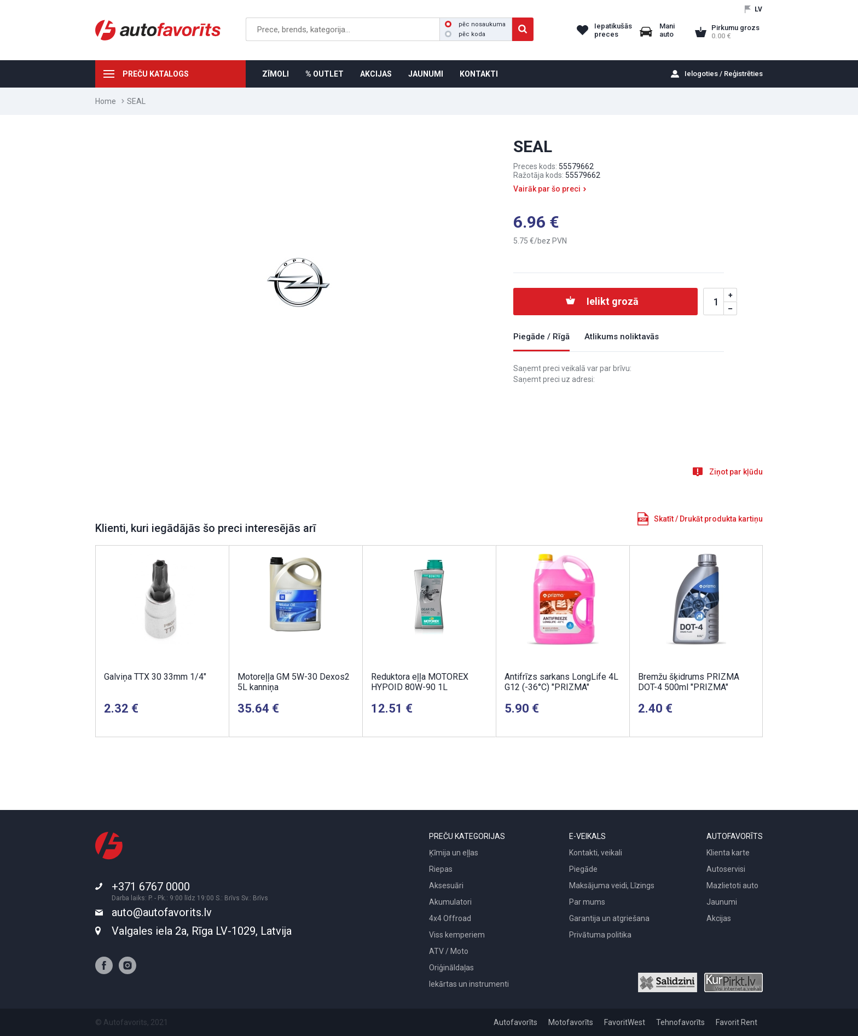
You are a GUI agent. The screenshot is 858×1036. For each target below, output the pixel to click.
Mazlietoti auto (732, 885)
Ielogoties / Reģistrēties (724, 74)
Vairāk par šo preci (547, 188)
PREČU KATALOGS (156, 74)
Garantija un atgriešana (609, 918)
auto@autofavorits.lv (162, 912)
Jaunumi (721, 902)
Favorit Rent (736, 1022)
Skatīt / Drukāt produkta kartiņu (708, 518)
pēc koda (465, 34)
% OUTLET (324, 74)
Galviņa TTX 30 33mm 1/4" (155, 677)
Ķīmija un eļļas (453, 852)
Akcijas (718, 918)
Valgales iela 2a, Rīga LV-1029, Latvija (202, 930)
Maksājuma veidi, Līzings (611, 885)
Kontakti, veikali (595, 852)
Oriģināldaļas (451, 967)
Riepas (441, 869)
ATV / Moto (448, 951)
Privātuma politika (600, 934)
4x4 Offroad (450, 918)
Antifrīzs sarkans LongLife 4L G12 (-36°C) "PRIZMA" (561, 682)
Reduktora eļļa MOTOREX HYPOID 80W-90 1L (419, 682)
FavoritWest (624, 1022)
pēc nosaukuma (475, 24)
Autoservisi (725, 869)
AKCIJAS (376, 74)
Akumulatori (450, 902)
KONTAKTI (479, 74)
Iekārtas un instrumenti (469, 984)
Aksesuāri (446, 885)
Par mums (587, 902)
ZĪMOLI (275, 74)
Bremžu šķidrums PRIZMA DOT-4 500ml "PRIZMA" (688, 682)
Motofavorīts (570, 1022)
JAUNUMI (425, 74)
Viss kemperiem (457, 934)
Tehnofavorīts (680, 1022)
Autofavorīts (515, 1022)
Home (105, 101)
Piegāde (583, 869)
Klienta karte (728, 852)
